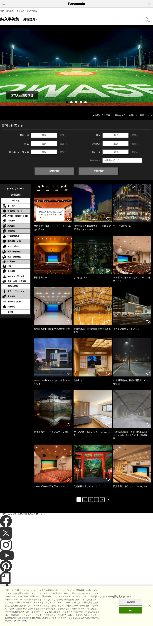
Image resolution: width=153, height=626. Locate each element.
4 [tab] (81, 102)
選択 (44, 135)
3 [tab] (76, 102)
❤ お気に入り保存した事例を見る (109, 115)
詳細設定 (131, 607)
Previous (9, 67)
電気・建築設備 (6, 10)
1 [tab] (67, 102)
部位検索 (99, 171)
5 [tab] (85, 102)
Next (144, 67)
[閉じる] (149, 611)
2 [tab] (71, 102)
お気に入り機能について (141, 115)
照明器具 (20, 10)
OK (130, 615)
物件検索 (54, 171)
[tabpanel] (76, 67)
